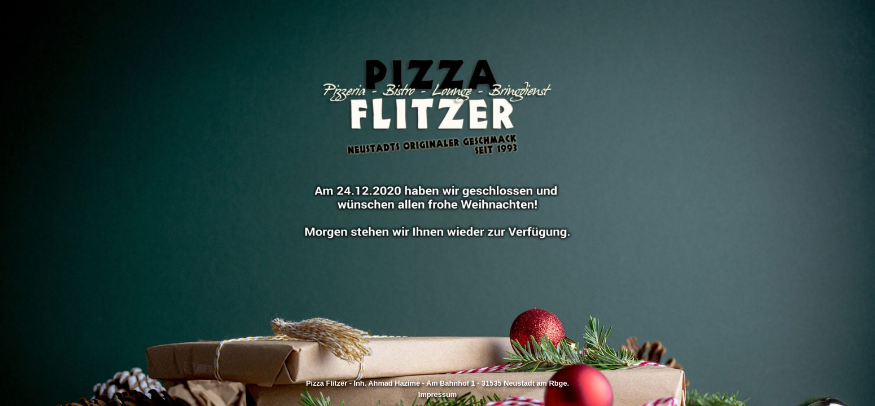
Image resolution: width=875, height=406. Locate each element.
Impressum (437, 394)
